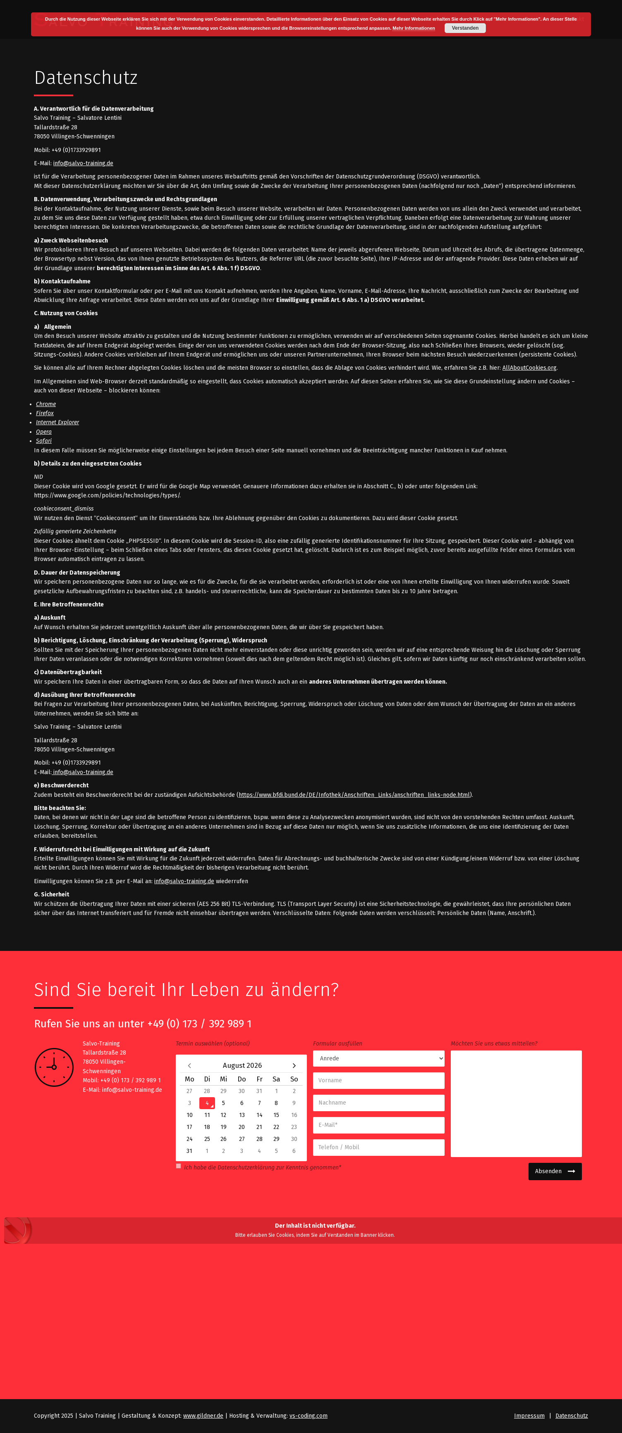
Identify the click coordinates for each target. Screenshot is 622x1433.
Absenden (548, 1171)
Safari (44, 440)
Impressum (529, 1415)
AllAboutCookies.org (529, 367)
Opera (44, 431)
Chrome (46, 404)
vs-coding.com (308, 1415)
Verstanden (465, 28)
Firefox (45, 413)
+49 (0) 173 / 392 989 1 (199, 1023)
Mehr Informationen (413, 28)
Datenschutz (571, 1415)
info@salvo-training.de (83, 163)
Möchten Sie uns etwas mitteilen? (494, 1043)
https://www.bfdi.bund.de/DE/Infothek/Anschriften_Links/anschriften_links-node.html (354, 794)
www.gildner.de (203, 1415)
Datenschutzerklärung (246, 1167)
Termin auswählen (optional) (212, 1043)
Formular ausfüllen (337, 1043)
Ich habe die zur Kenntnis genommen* (258, 1167)
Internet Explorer (57, 422)
